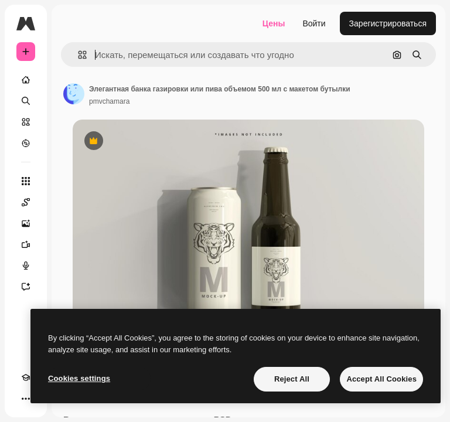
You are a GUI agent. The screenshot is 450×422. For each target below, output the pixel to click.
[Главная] (25, 79)
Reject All (291, 379)
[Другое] (25, 398)
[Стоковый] (25, 122)
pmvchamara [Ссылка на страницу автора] (109, 101)
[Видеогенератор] (25, 244)
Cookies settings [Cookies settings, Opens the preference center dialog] (79, 378)
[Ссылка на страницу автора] (73, 93)
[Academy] (25, 377)
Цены (273, 23)
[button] (78, 54)
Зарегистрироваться (388, 23)
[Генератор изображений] (25, 223)
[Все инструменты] (25, 181)
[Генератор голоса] (25, 265)
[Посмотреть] (25, 143)
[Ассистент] (25, 286)
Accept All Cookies (381, 379)
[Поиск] (25, 100)
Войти (313, 23)
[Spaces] (25, 202)
